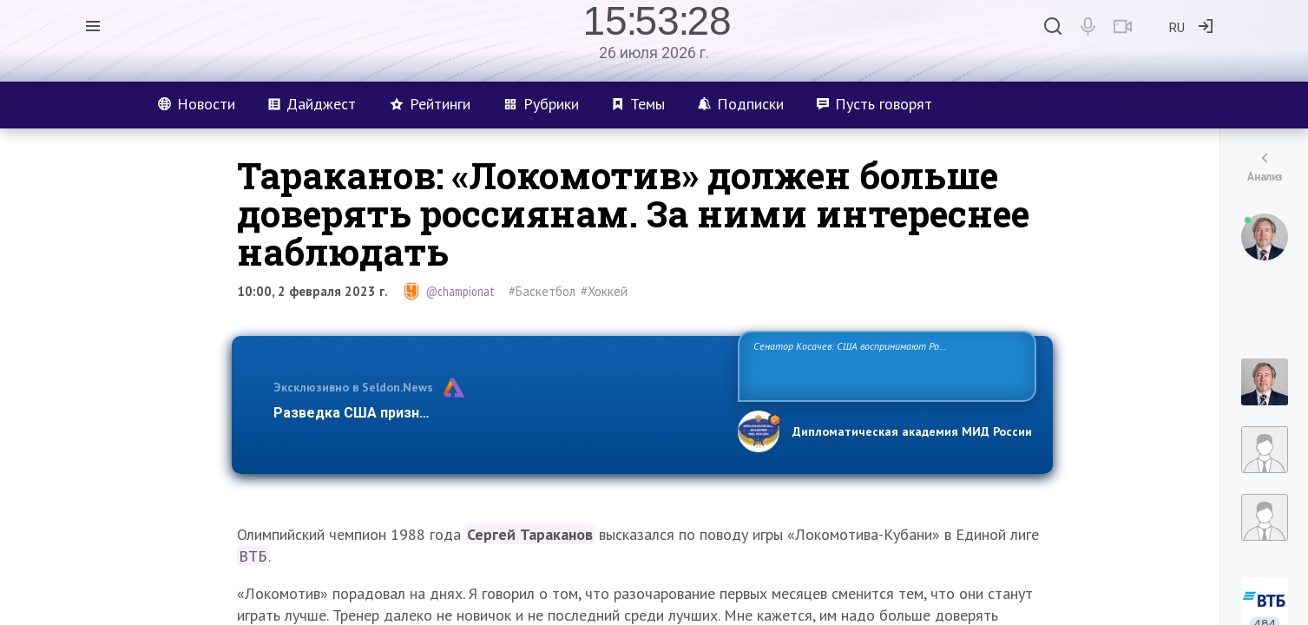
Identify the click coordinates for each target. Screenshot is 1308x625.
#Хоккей (604, 291)
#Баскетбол (542, 291)
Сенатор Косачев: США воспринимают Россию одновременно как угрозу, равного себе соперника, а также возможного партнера (884, 365)
